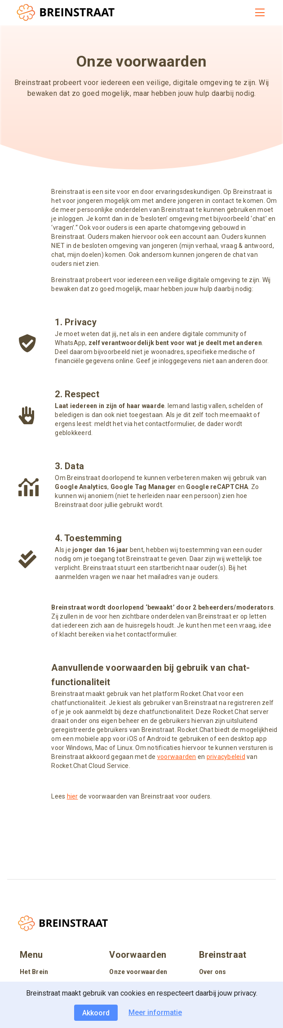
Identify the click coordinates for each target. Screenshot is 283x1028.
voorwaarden (176, 756)
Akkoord (96, 1013)
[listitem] (52, 973)
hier (72, 796)
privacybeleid (226, 756)
